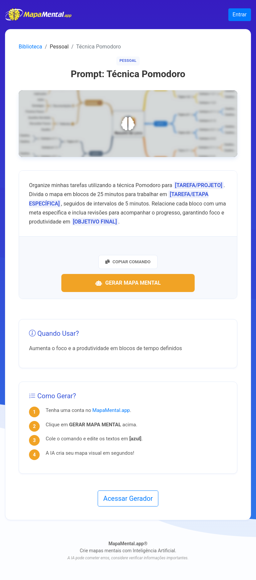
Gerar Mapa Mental (128, 283)
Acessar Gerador (128, 498)
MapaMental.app (111, 410)
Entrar (240, 14)
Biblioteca (30, 46)
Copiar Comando (127, 261)
